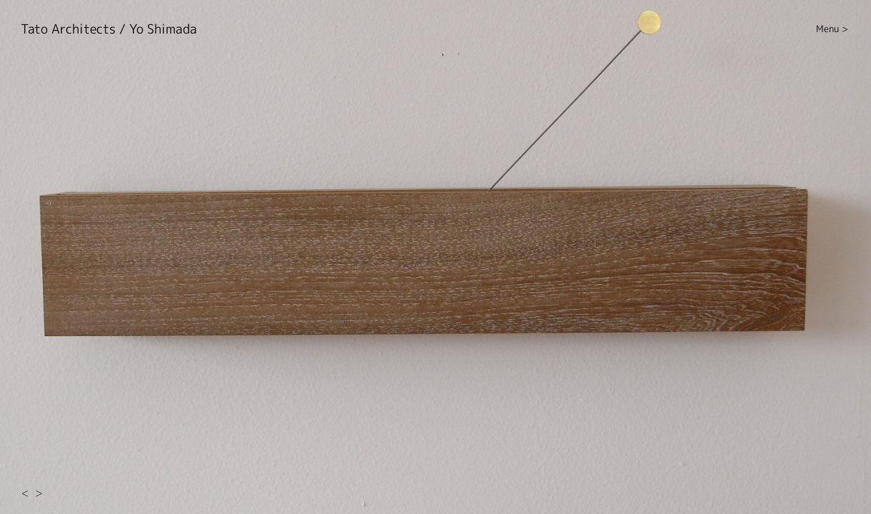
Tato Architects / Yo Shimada (109, 29)
